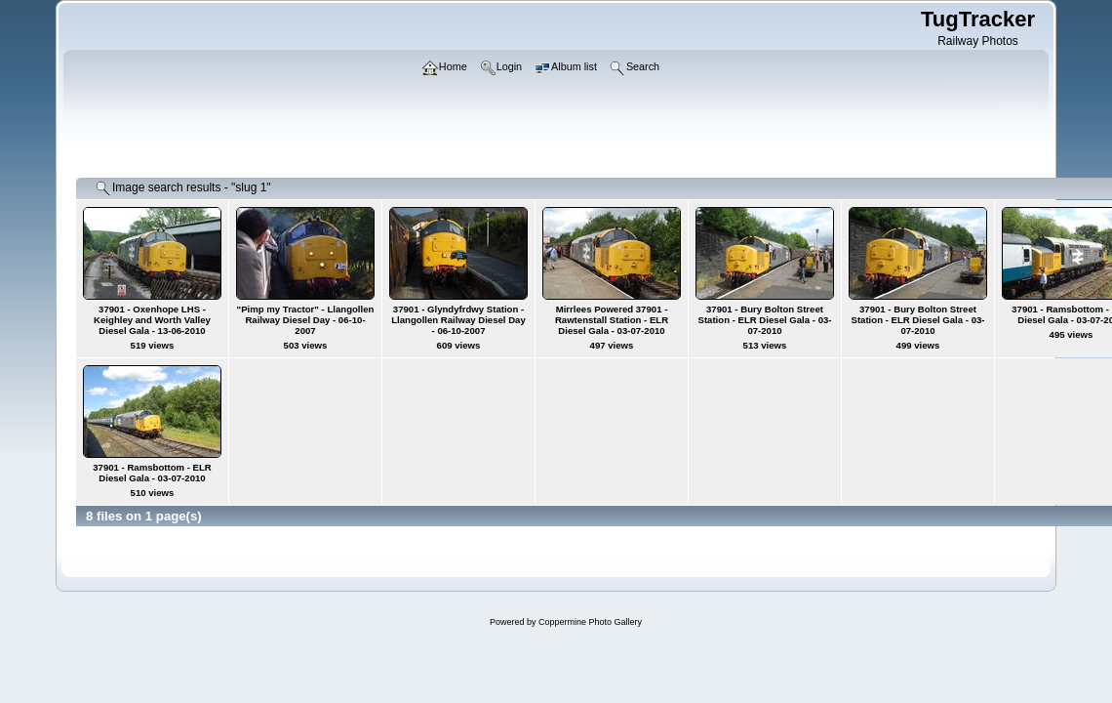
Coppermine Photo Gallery (590, 622)
